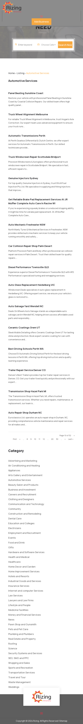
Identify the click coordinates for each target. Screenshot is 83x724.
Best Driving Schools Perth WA (26, 348)
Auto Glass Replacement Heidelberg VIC (31, 284)
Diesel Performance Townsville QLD (28, 267)
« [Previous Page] (19, 439)
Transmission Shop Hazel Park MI (27, 391)
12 (44, 439)
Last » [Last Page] (70, 439)
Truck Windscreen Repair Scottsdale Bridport (34, 156)
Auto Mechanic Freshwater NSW (26, 224)
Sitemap (63, 720)
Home (11, 73)
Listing (20, 73)
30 (57, 439)
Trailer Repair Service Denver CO (27, 370)
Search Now (65, 47)
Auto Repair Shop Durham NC (25, 412)
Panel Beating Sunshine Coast (25, 93)
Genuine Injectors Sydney (23, 178)
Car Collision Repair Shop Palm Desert (30, 246)
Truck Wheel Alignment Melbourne (28, 114)
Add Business (41, 21)
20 (52, 439)
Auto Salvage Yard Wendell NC (25, 306)
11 (39, 439)
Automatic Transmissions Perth (26, 135)
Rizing (36, 720)
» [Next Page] (65, 439)
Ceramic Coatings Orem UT (24, 327)
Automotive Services (37, 73)
